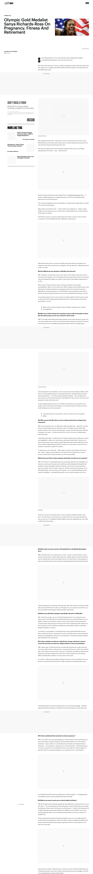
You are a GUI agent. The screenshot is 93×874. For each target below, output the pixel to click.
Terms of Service (28, 114)
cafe (39, 651)
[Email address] (21, 112)
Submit (31, 120)
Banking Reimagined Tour (76, 195)
